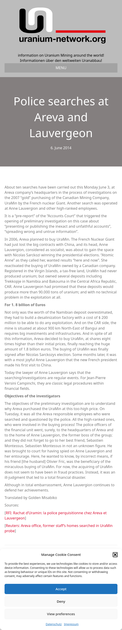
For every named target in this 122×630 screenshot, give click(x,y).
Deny (61, 601)
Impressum (71, 624)
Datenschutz (54, 624)
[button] (115, 554)
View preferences (61, 614)
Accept (61, 589)
